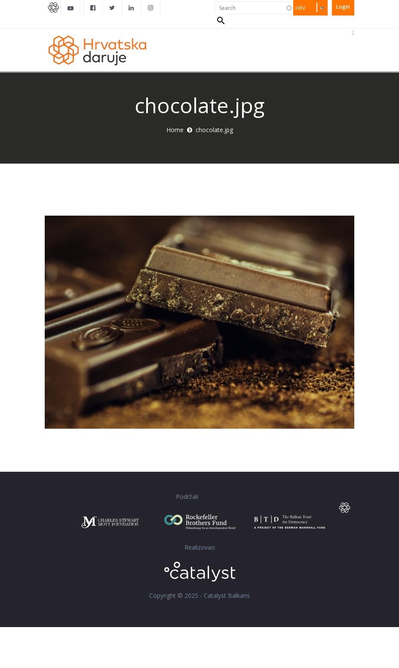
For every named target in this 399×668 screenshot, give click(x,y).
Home (175, 171)
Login (343, 6)
